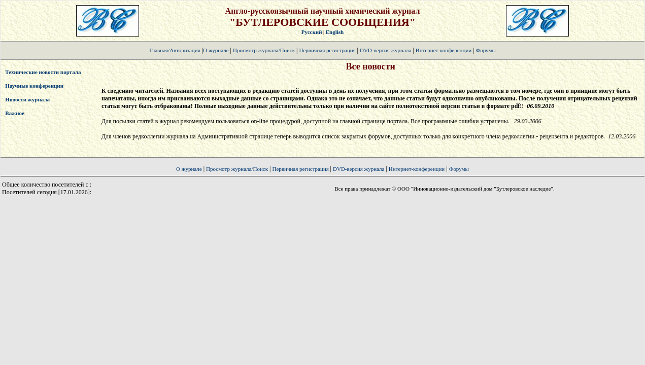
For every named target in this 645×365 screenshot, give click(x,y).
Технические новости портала (43, 72)
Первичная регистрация (328, 50)
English (335, 32)
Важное (14, 113)
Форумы (486, 50)
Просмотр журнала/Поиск (264, 50)
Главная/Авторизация (174, 50)
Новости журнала (27, 99)
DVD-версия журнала (385, 50)
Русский (311, 32)
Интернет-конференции (443, 50)
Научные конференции (34, 86)
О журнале (216, 50)
